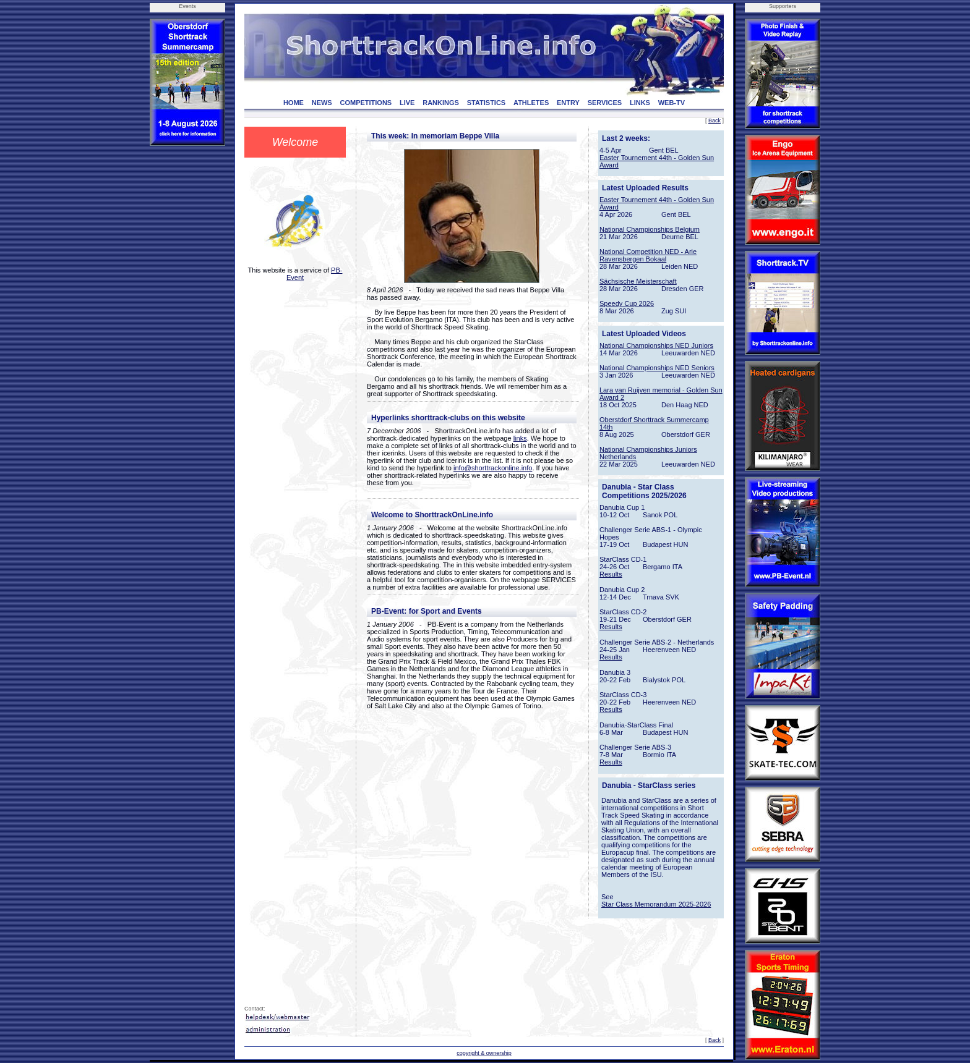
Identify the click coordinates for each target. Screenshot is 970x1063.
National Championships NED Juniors (656, 345)
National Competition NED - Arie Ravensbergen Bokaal (648, 255)
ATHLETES (531, 102)
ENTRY (568, 102)
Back (714, 120)
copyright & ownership (484, 1053)
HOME (293, 102)
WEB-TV (671, 102)
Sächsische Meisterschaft (638, 281)
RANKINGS (441, 102)
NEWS (322, 102)
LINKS (640, 102)
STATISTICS (486, 102)
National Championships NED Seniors (657, 367)
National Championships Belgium (649, 229)
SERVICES (605, 102)
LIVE (407, 102)
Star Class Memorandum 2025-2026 (656, 904)
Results (610, 574)
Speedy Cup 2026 (626, 303)
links (520, 438)
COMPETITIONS (366, 102)
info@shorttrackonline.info (492, 468)
